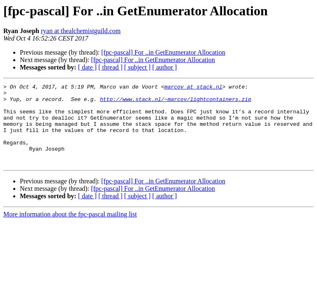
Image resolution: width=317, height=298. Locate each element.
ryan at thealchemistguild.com (81, 30)
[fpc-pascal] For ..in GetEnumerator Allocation (163, 52)
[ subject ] (137, 67)
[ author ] (164, 67)
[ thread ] (110, 67)
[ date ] (87, 67)
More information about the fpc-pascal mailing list (70, 230)
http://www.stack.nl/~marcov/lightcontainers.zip (175, 102)
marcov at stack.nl (193, 87)
